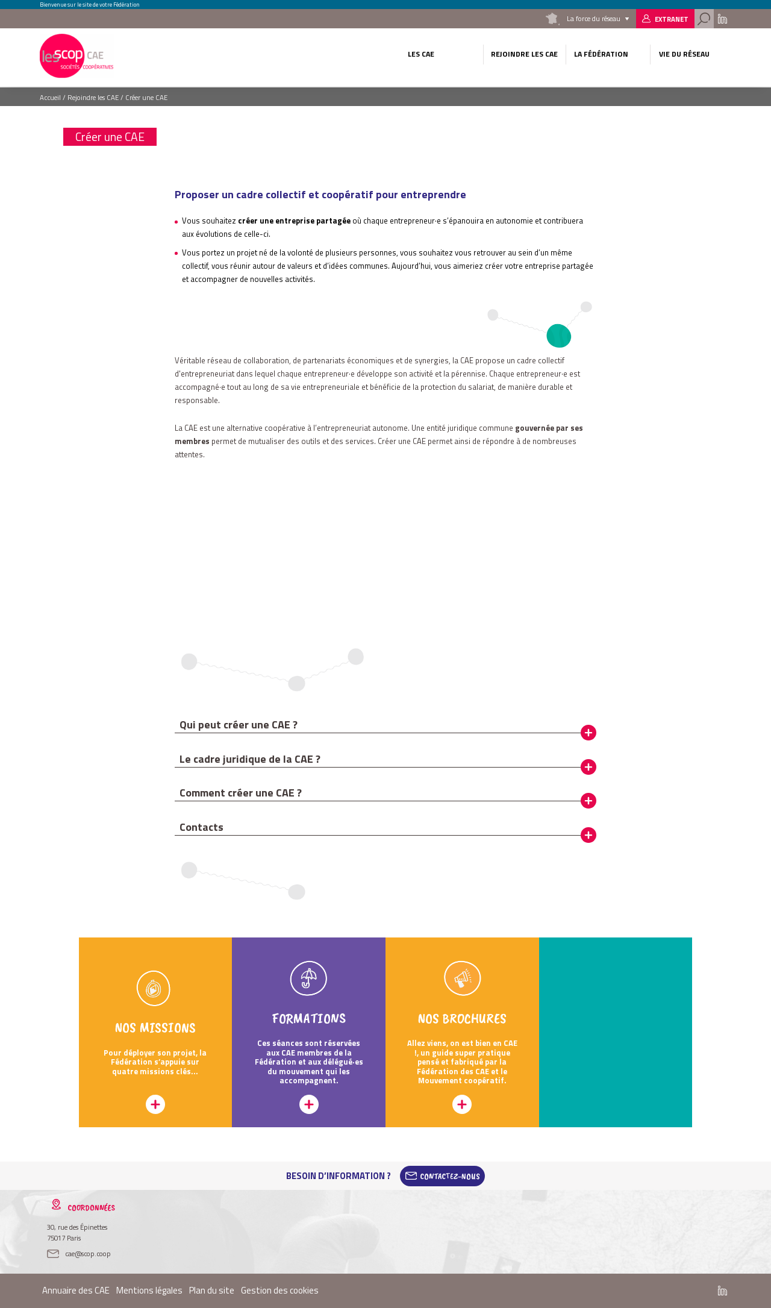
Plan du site (211, 1290)
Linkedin (722, 18)
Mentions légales (149, 1290)
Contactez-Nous (449, 1176)
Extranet (671, 19)
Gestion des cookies (280, 1290)
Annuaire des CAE (76, 1290)
